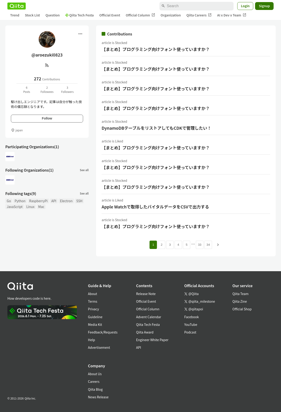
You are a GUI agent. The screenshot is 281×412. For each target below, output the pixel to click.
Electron (66, 200)
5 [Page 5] (186, 244)
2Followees (47, 89)
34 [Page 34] (208, 244)
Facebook (191, 317)
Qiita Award (144, 332)
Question (53, 15)
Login (245, 5)
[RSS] (47, 65)
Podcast (190, 332)
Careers (93, 381)
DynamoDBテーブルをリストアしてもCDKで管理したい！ (156, 128)
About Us (95, 373)
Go (9, 200)
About (92, 293)
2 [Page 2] (161, 244)
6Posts (26, 89)
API (53, 200)
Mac (41, 206)
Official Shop (242, 309)
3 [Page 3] (170, 244)
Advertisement (99, 347)
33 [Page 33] (199, 244)
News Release (98, 397)
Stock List (32, 15)
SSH (79, 200)
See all (84, 170)
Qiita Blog (95, 389)
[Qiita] (16, 6)
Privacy (93, 309)
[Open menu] (80, 33)
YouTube (190, 324)
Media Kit (95, 324)
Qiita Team (240, 293)
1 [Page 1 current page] (153, 244)
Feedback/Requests (103, 332)
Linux (30, 206)
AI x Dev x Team (231, 15)
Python (20, 200)
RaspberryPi (38, 200)
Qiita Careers (199, 15)
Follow (47, 118)
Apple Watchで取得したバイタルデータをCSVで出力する (155, 207)
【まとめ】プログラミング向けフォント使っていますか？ (156, 49)
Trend (14, 15)
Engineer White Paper (152, 339)
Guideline (95, 317)
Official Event (109, 15)
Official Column (140, 15)
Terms (92, 301)
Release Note (146, 293)
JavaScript (15, 206)
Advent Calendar (148, 317)
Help (91, 339)
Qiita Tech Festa (79, 15)
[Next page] (218, 245)
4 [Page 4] (178, 244)
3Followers (67, 89)
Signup (264, 5)
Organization (171, 15)
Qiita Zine (239, 301)
